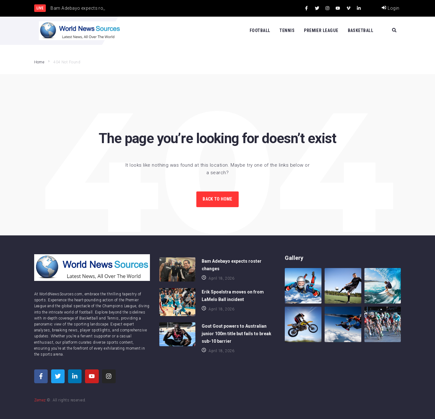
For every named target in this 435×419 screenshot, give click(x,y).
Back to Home (217, 198)
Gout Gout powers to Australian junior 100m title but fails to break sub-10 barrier (236, 334)
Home (39, 62)
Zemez (40, 400)
